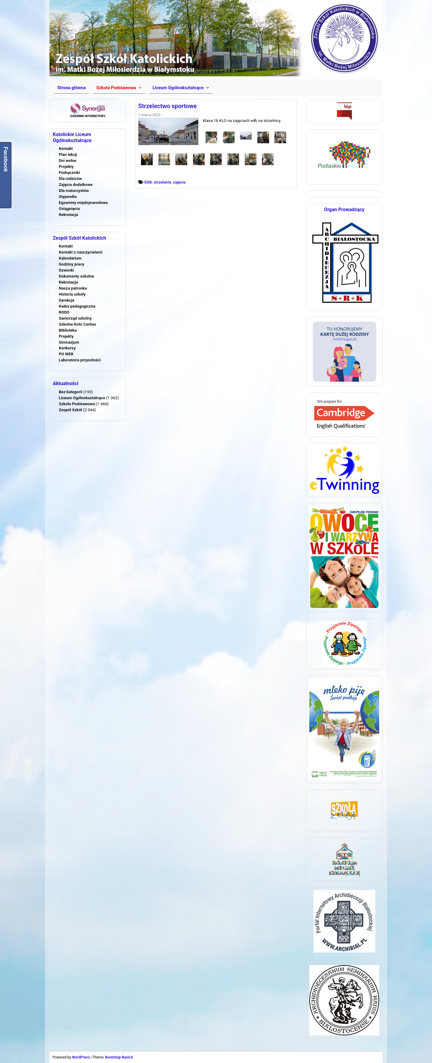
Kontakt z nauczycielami (80, 252)
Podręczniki (69, 172)
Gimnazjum (69, 342)
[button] (119, 88)
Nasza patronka (73, 288)
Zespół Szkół (70, 410)
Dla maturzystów (74, 190)
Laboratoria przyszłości (80, 360)
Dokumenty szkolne (76, 276)
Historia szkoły (72, 294)
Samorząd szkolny (75, 318)
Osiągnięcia (69, 208)
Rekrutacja (68, 214)
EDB (148, 182)
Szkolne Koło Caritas (77, 324)
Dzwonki (66, 270)
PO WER (66, 354)
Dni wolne (67, 160)
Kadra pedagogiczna (77, 306)
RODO (64, 312)
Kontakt (66, 148)
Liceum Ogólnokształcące (82, 398)
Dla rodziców (70, 178)
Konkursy (67, 348)
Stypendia (67, 196)
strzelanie (162, 182)
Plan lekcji (68, 154)
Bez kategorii (70, 392)
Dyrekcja (66, 300)
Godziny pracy (71, 264)
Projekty (66, 166)
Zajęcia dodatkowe (75, 184)
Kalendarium (70, 258)
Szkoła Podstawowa (77, 404)
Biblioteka (68, 330)
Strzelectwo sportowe (167, 106)
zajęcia (179, 182)
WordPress (81, 1057)
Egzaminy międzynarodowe (83, 202)
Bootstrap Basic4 (119, 1057)
